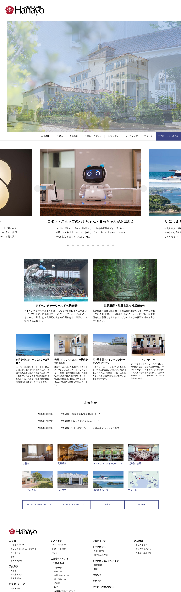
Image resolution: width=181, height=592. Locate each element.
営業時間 (98, 565)
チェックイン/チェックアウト (24, 549)
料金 (96, 569)
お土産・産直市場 (143, 553)
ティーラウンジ (59, 545)
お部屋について (17, 545)
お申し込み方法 (101, 555)
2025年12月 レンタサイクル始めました (80, 421)
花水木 (57, 583)
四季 (56, 587)
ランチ (55, 553)
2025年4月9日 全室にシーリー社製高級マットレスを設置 (90, 428)
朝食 (12, 557)
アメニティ (15, 553)
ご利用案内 (99, 551)
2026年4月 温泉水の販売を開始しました (81, 414)
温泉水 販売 (16, 578)
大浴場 (13, 571)
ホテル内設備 (16, 560)
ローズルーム (60, 579)
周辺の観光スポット (144, 549)
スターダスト (60, 567)
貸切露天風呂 (16, 575)
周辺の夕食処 (141, 545)
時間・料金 (15, 589)
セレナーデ (59, 571)
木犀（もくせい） (62, 575)
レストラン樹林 (59, 549)
